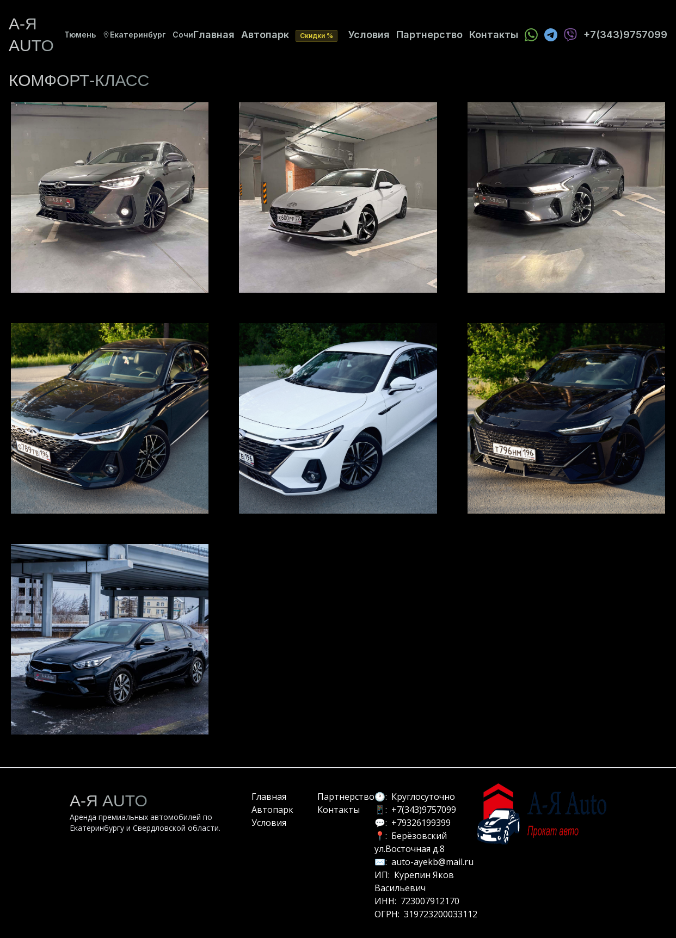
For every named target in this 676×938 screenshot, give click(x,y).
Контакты (493, 34)
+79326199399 (421, 823)
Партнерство (429, 34)
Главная (214, 34)
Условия (369, 34)
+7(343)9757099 (423, 810)
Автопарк (265, 34)
